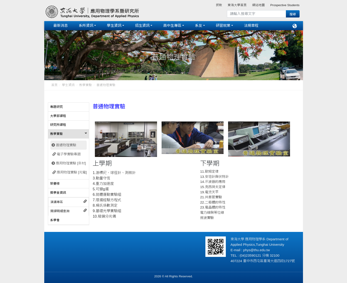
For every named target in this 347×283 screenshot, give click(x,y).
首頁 (54, 85)
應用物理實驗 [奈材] (71, 163)
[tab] (68, 107)
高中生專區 (172, 25)
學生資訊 (114, 25)
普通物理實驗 (66, 145)
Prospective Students (284, 5)
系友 (198, 25)
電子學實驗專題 (69, 154)
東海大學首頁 (237, 5)
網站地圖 (258, 5)
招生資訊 (142, 25)
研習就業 (223, 25)
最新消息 (60, 25)
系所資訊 (86, 25)
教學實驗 (85, 85)
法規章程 (251, 25)
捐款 (219, 5)
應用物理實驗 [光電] (72, 172)
